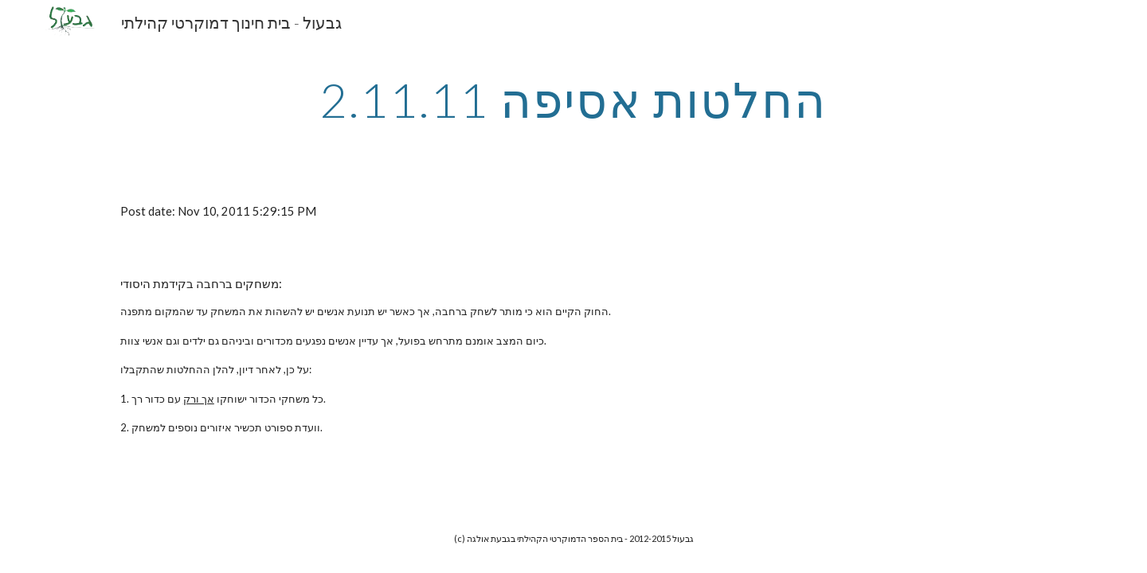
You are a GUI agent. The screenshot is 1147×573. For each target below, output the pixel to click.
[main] (573, 99)
